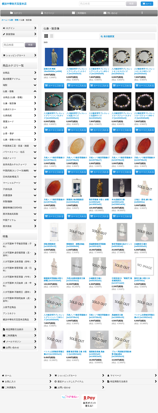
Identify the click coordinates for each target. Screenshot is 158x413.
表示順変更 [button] (107, 36)
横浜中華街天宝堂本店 (14, 3)
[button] (142, 13)
